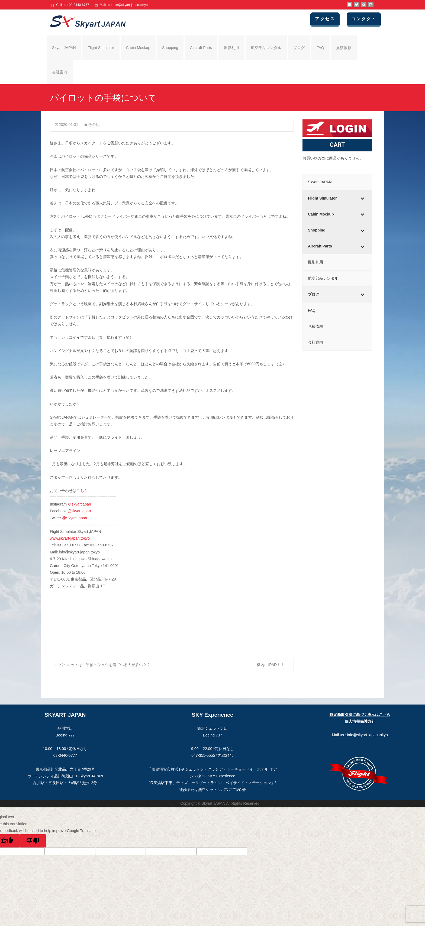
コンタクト (364, 19)
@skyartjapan (79, 511)
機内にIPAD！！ (273, 665)
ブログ (299, 47)
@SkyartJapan (74, 518)
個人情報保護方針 (360, 721)
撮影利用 (231, 47)
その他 (93, 124)
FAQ (320, 47)
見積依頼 (343, 47)
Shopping (170, 47)
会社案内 (59, 72)
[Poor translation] (33, 840)
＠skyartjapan (79, 504)
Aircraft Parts (201, 47)
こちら (82, 490)
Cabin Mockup (138, 47)
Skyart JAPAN (64, 47)
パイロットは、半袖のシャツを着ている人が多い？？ (102, 665)
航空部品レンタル (266, 47)
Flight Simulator (101, 47)
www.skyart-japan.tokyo (70, 538)
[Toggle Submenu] (362, 198)
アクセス (325, 19)
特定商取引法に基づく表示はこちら (360, 714)
